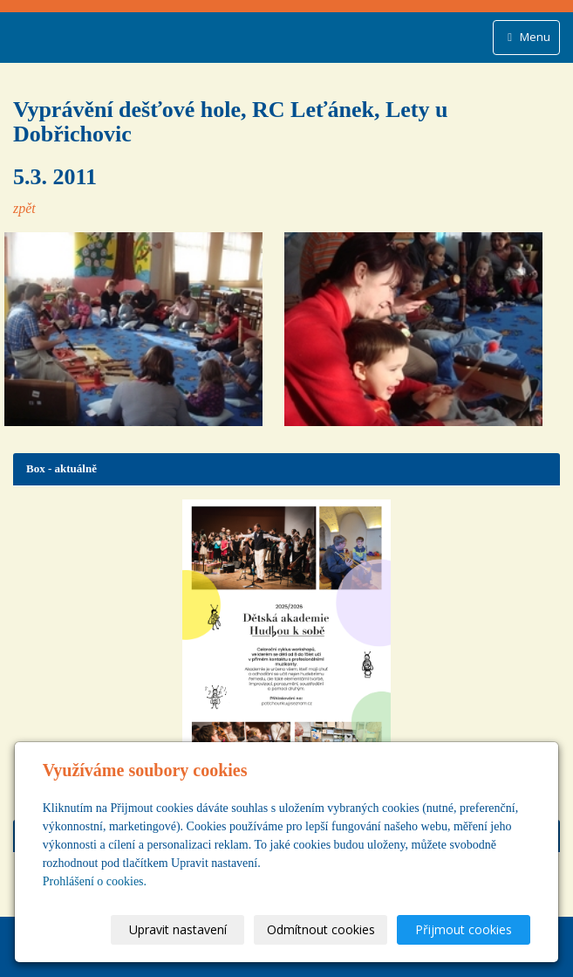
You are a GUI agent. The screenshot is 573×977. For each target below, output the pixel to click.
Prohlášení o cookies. (95, 881)
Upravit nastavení (178, 929)
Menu (526, 37)
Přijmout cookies (463, 929)
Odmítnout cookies (321, 929)
